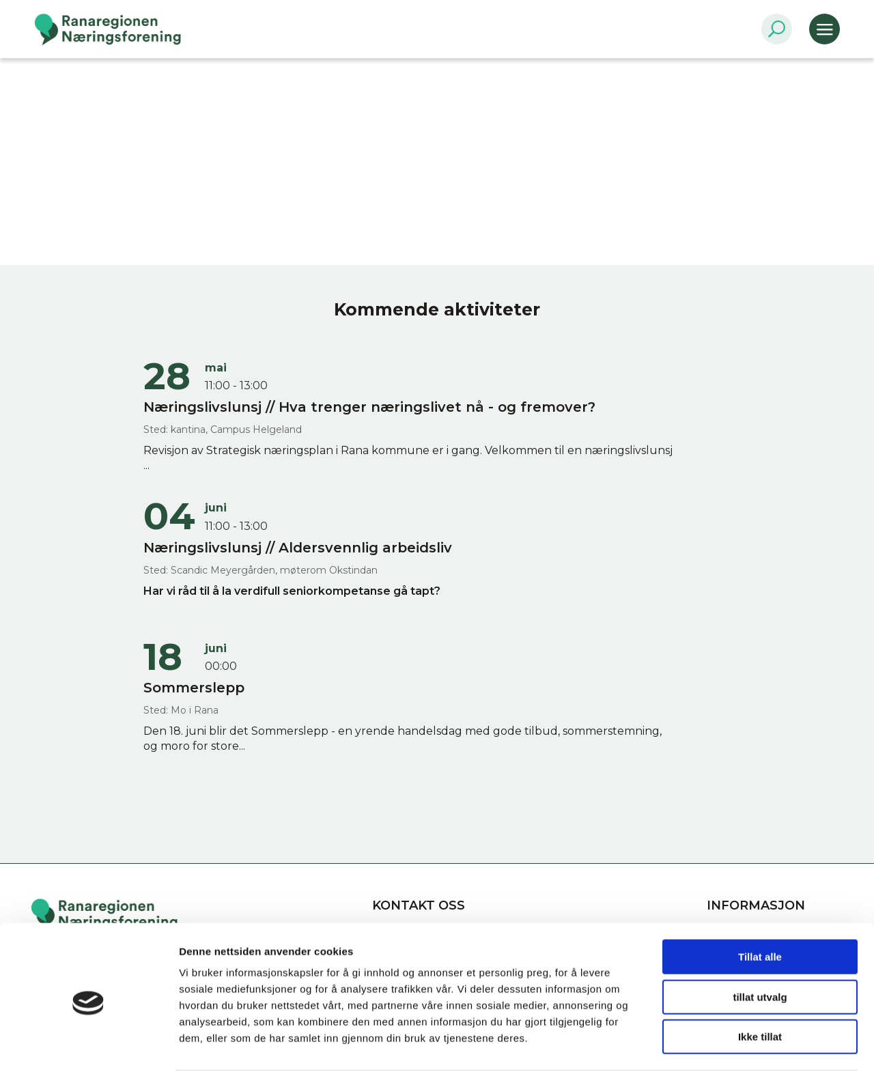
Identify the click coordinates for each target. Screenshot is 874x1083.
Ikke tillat (760, 996)
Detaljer (727, 1056)
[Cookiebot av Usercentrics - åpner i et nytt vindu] (88, 1056)
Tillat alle (760, 916)
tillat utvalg (760, 956)
